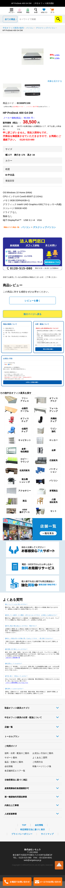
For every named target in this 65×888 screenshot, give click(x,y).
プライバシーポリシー (21, 834)
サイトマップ (47, 834)
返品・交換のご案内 (14, 762)
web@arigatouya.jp (32, 860)
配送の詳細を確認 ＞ (48, 349)
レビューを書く (32, 300)
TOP (24, 825)
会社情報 (9, 766)
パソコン (25, 227)
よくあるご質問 (39, 757)
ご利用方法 (37, 762)
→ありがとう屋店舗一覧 (12, 657)
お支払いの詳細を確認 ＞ (32, 382)
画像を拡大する (55, 81)
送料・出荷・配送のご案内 (17, 753)
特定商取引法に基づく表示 (32, 829)
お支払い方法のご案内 (42, 753)
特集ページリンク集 (41, 766)
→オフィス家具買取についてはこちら (16, 682)
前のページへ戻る (33, 314)
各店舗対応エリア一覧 (15, 771)
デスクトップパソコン (44, 227)
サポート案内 (11, 757)
